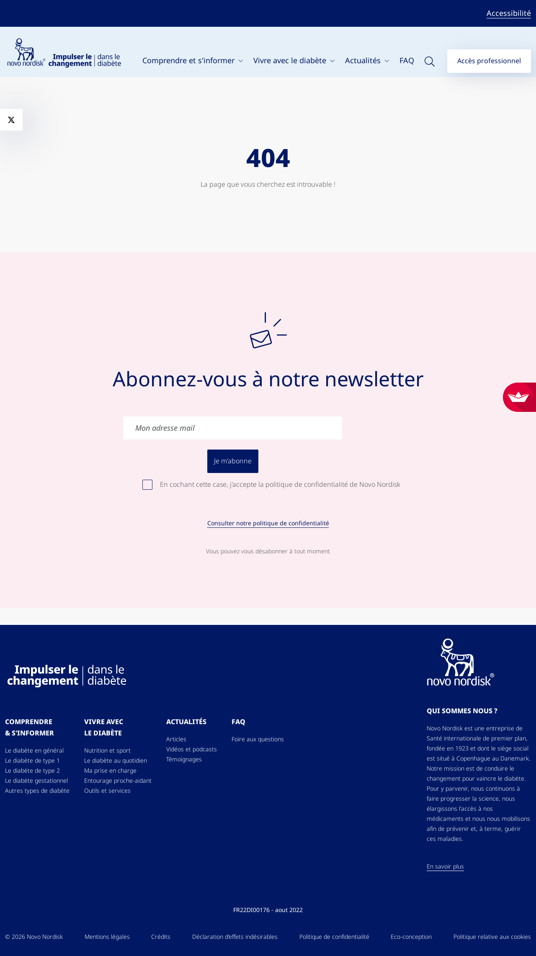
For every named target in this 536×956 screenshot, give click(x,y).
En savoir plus (445, 866)
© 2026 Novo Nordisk (34, 937)
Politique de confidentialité (334, 937)
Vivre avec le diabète (290, 60)
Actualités (364, 60)
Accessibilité (509, 13)
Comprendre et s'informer (189, 60)
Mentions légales (107, 937)
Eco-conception (411, 937)
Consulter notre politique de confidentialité (268, 523)
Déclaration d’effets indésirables (235, 937)
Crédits (160, 937)
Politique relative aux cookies (492, 937)
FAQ (406, 60)
